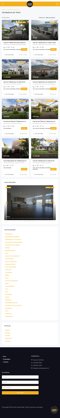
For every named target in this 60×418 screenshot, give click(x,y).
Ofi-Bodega (8, 294)
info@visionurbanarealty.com (41, 368)
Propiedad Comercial (11, 302)
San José (8, 341)
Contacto (5, 362)
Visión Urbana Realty (9, 54)
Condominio (8, 272)
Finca (6, 278)
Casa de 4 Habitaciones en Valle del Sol (14, 82)
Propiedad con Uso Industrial (13, 305)
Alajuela (7, 330)
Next (53, 202)
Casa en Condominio (11, 261)
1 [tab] (26, 221)
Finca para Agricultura (11, 280)
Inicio (4, 356)
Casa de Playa (9, 258)
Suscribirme (20, 393)
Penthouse (8, 300)
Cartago (7, 333)
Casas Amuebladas (10, 267)
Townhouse (8, 313)
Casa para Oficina (10, 264)
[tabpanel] (30, 202)
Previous (6, 202)
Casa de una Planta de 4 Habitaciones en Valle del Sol (18, 121)
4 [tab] (33, 221)
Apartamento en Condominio (13, 239)
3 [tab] (31, 221)
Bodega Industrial (10, 250)
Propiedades (6, 359)
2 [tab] (28, 221)
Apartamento (9, 234)
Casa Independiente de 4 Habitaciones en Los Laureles (18, 161)
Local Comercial (9, 286)
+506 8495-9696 (37, 362)
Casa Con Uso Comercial (12, 256)
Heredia (7, 335)
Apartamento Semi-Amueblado (13, 242)
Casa (6, 253)
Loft (6, 289)
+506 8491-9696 (37, 365)
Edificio (7, 275)
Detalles (24, 49)
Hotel (6, 283)
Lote (6, 291)
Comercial (8, 269)
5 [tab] (35, 221)
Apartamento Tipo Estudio (12, 245)
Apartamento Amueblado (12, 236)
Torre (6, 311)
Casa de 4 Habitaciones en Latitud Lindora (44, 42)
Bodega (7, 247)
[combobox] (51, 17)
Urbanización (9, 316)
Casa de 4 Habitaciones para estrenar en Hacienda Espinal (19, 42)
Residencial (8, 308)
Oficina (7, 297)
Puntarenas (8, 338)
